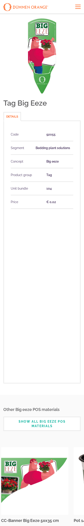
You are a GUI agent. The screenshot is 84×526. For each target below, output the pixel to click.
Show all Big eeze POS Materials (42, 424)
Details (12, 116)
